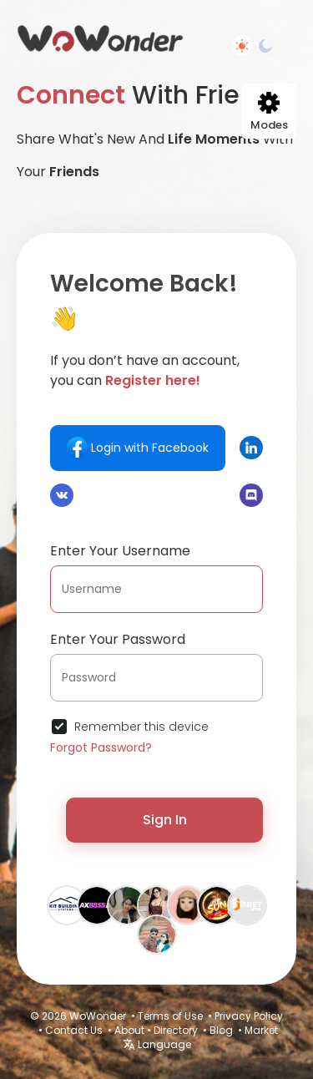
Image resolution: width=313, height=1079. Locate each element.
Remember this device (141, 726)
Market (261, 1030)
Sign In (165, 819)
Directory (176, 1030)
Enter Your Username (120, 550)
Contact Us (74, 1030)
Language (157, 1044)
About (129, 1030)
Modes (269, 112)
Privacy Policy (249, 1016)
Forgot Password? (101, 747)
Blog (221, 1030)
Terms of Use (170, 1016)
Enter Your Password (117, 639)
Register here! (152, 380)
